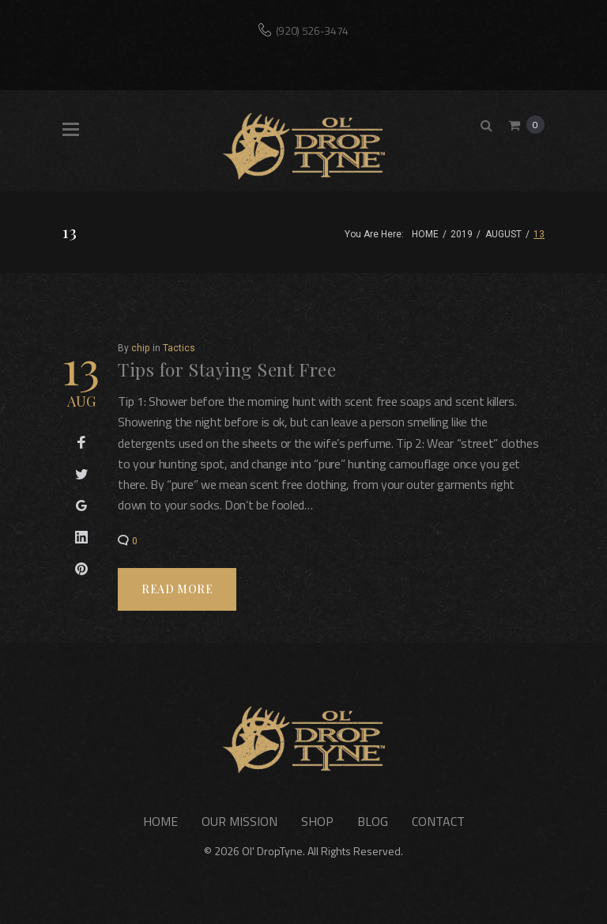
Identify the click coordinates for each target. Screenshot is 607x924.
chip (140, 348)
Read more (177, 588)
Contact (438, 821)
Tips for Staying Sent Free (227, 369)
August (503, 234)
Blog (372, 821)
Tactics (179, 348)
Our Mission (239, 821)
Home (425, 234)
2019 (462, 234)
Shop (317, 821)
